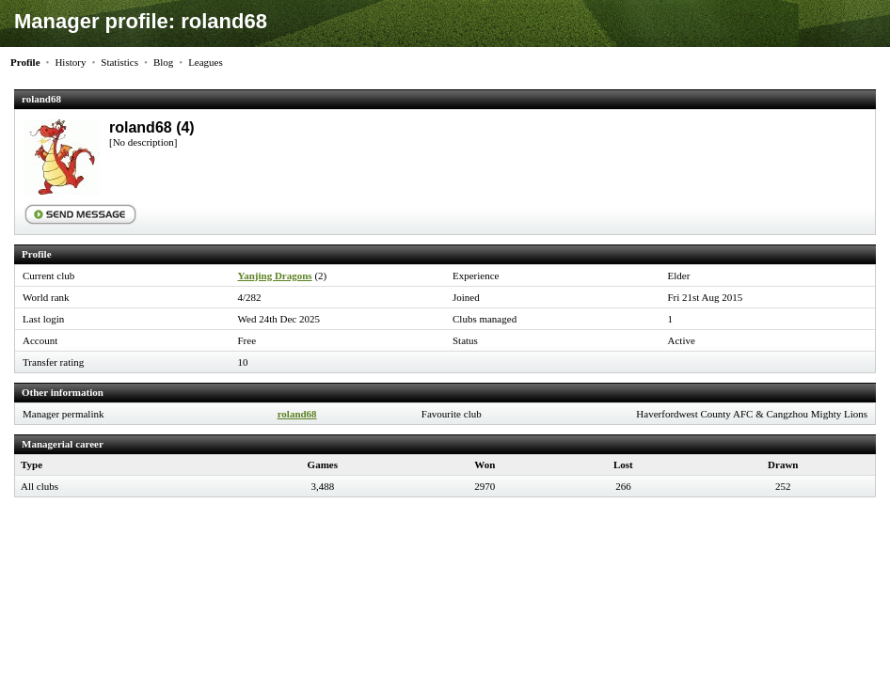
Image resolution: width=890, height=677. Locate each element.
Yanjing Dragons (275, 275)
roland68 (297, 413)
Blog (163, 62)
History (70, 62)
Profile (25, 62)
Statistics (119, 62)
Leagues (205, 62)
